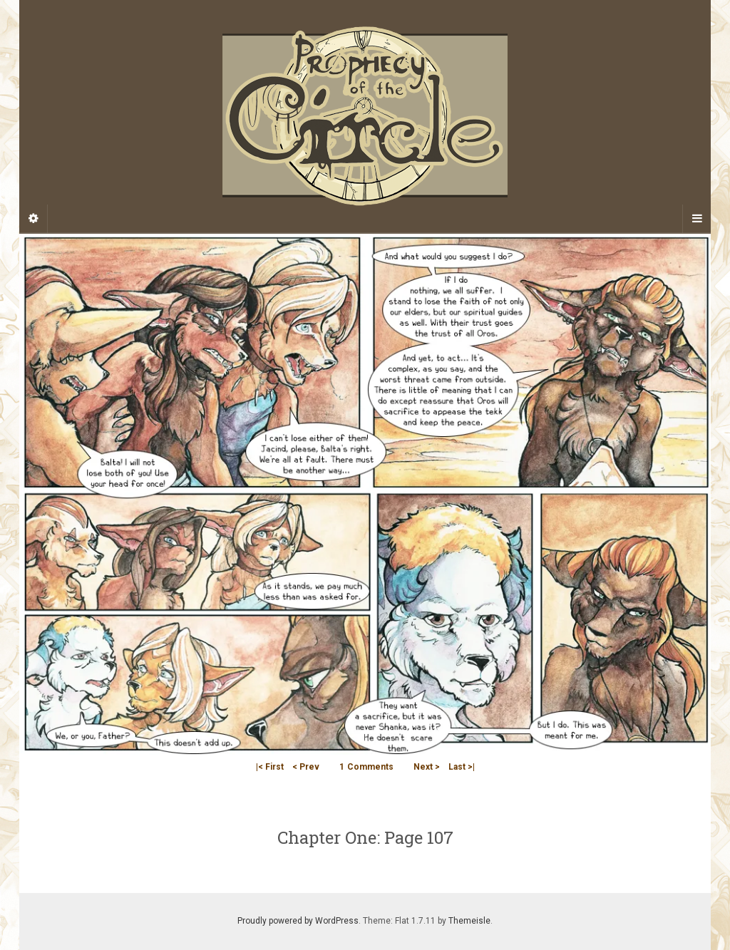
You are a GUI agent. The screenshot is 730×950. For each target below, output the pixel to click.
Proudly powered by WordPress (298, 921)
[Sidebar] (33, 219)
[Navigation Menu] (696, 219)
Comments (366, 767)
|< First (270, 767)
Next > (426, 767)
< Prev (305, 767)
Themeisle (469, 921)
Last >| (461, 767)
